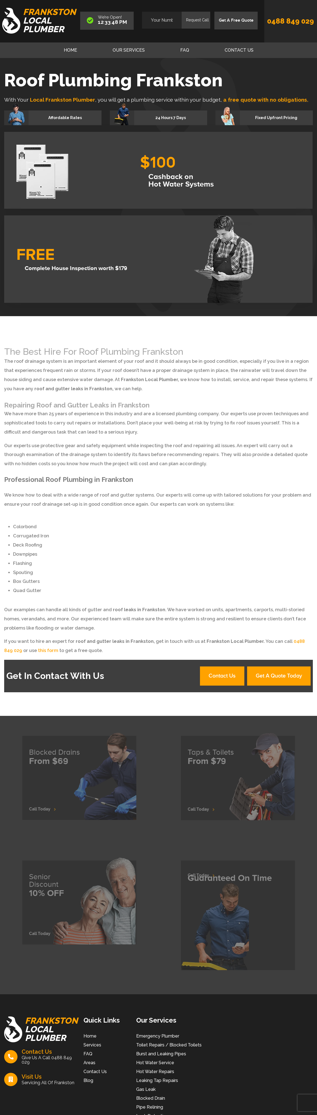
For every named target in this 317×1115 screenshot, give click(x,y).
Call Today (49, 803)
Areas (89, 1063)
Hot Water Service (155, 1063)
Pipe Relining (149, 1107)
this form (48, 650)
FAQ (184, 50)
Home (70, 50)
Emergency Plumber (157, 1036)
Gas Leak (146, 1089)
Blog (88, 1080)
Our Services (129, 50)
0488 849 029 (290, 21)
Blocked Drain (150, 1098)
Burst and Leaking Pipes (161, 1054)
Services (92, 1045)
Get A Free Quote (236, 20)
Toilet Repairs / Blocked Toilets (169, 1045)
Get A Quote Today (278, 676)
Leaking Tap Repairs (157, 1080)
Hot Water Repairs (155, 1071)
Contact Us (239, 50)
